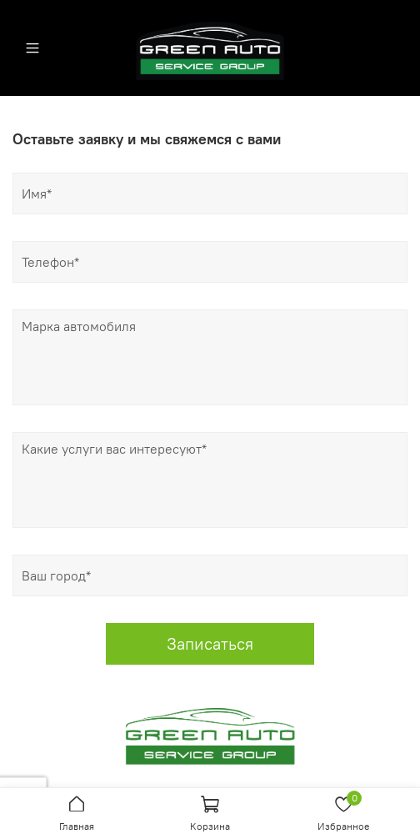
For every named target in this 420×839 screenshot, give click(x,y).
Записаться (210, 643)
